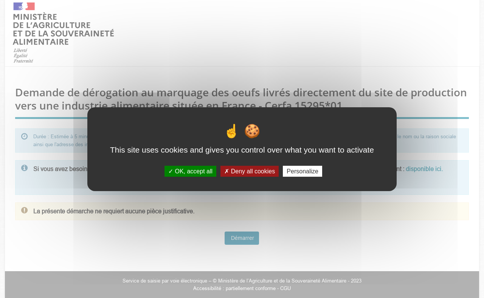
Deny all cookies (249, 171)
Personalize (302, 171)
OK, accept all (190, 171)
